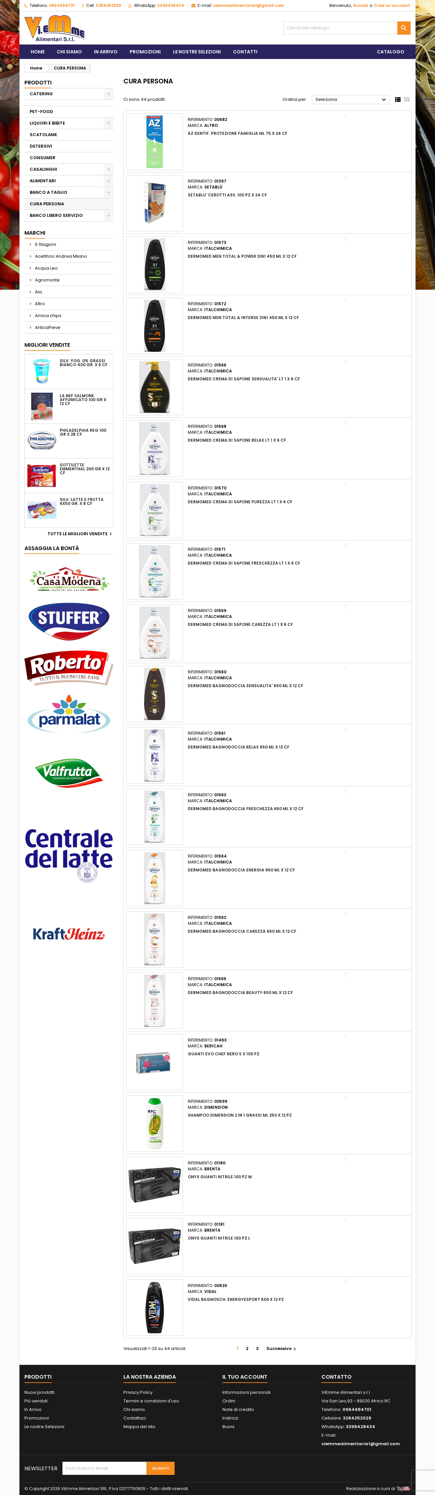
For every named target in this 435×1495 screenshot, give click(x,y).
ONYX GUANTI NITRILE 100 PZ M (220, 1177)
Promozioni (145, 51)
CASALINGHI (43, 169)
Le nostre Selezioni (44, 1426)
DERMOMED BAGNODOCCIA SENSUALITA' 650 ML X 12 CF (245, 686)
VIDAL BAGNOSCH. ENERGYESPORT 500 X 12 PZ (236, 1299)
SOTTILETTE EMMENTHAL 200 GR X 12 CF (85, 469)
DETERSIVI (41, 146)
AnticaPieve (47, 327)
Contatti (245, 51)
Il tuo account (244, 1377)
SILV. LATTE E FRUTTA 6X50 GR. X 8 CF (82, 502)
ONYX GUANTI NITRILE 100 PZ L (219, 1238)
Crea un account (392, 5)
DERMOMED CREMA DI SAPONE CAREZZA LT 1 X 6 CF (240, 624)
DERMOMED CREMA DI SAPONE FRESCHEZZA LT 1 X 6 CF (244, 563)
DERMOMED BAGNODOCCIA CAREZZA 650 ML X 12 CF (242, 931)
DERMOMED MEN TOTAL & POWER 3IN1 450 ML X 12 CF (242, 256)
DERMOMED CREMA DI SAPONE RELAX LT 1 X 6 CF (237, 440)
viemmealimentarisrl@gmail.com (248, 5)
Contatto (336, 1377)
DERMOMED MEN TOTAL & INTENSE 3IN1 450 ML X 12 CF (243, 317)
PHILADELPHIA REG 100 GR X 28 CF (83, 432)
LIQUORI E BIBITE (47, 123)
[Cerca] (347, 28)
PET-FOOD (41, 111)
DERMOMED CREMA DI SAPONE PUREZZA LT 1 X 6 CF (240, 502)
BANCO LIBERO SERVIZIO (56, 215)
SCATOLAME (43, 135)
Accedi (360, 5)
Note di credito (238, 1409)
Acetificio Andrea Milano (60, 256)
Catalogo (390, 51)
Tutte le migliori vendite (81, 534)
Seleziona (352, 100)
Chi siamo (69, 51)
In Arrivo (105, 51)
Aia (38, 292)
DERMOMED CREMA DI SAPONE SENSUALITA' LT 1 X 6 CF (244, 379)
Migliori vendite (47, 345)
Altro (39, 304)
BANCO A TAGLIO (48, 192)
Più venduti (36, 1401)
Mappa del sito (139, 1426)
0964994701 (62, 5)
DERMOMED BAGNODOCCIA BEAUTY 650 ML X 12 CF (240, 992)
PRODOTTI (37, 82)
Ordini (228, 1401)
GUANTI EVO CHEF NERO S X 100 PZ (223, 1054)
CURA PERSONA (47, 204)
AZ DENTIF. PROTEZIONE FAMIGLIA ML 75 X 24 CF (237, 133)
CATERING (41, 94)
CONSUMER (42, 158)
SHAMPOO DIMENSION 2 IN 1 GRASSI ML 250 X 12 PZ (240, 1115)
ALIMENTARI (43, 181)
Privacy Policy (137, 1392)
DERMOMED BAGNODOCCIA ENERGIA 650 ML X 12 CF (241, 870)
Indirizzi (230, 1418)
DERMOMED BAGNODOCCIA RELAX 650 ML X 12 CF (238, 747)
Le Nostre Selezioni (197, 51)
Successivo (282, 1348)
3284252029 (108, 5)
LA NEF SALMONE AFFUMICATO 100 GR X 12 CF (83, 400)
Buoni (228, 1426)
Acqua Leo (46, 268)
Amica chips (47, 315)
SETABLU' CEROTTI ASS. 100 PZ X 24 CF (227, 195)
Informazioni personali (246, 1392)
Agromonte (47, 280)
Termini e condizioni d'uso (151, 1401)
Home (38, 51)
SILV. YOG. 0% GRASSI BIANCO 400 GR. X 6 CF (84, 363)
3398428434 (170, 5)
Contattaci (134, 1418)
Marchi (34, 233)
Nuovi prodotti (39, 1392)
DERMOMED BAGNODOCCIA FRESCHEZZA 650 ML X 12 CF (246, 808)
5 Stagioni (45, 244)
